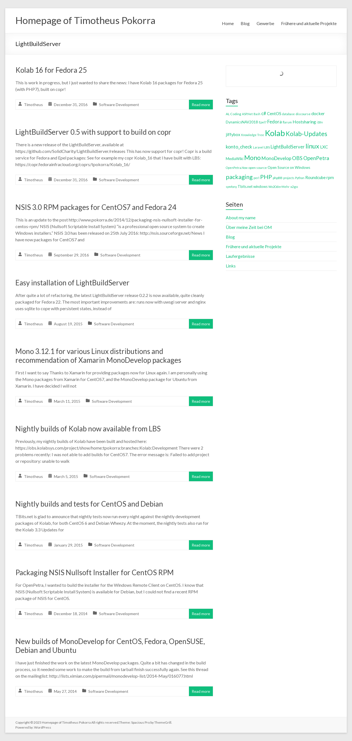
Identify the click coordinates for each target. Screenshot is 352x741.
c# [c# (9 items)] (263, 113)
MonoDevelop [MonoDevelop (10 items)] (276, 158)
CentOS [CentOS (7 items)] (274, 113)
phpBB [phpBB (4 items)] (277, 178)
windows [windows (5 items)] (260, 186)
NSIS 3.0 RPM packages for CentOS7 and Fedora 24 (95, 207)
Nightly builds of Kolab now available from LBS (88, 428)
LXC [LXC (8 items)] (324, 146)
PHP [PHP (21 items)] (266, 176)
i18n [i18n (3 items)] (320, 122)
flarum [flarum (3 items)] (287, 122)
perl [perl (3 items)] (256, 178)
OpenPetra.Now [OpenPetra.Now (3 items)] (237, 167)
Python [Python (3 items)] (299, 178)
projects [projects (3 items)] (288, 178)
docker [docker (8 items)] (318, 113)
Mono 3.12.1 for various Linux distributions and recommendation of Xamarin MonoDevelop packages (98, 355)
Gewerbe (265, 23)
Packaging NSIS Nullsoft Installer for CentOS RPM (94, 572)
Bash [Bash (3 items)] (257, 114)
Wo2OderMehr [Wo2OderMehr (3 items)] (279, 186)
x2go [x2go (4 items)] (294, 187)
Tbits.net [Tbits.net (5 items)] (245, 186)
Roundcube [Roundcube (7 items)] (315, 177)
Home (228, 23)
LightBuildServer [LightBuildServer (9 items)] (288, 147)
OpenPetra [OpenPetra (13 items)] (316, 158)
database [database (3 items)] (288, 114)
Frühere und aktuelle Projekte (309, 23)
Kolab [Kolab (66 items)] (275, 133)
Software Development (119, 104)
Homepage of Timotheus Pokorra (87, 20)
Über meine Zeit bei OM (249, 227)
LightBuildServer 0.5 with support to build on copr (93, 132)
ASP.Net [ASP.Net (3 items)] (247, 114)
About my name (240, 217)
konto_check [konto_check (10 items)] (239, 147)
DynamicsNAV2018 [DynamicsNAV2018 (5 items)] (242, 122)
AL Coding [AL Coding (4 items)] (233, 114)
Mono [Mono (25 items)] (252, 157)
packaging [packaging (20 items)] (239, 176)
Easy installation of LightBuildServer (72, 282)
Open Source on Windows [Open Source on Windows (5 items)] (289, 167)
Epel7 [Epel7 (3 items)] (262, 122)
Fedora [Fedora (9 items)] (274, 122)
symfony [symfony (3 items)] (231, 186)
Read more (201, 104)
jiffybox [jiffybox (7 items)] (233, 134)
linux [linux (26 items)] (312, 146)
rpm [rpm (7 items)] (330, 177)
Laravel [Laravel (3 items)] (258, 147)
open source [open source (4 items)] (257, 168)
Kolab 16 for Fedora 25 (51, 70)
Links (231, 265)
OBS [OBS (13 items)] (297, 158)
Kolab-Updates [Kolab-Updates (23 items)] (306, 133)
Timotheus (33, 104)
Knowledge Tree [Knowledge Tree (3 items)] (252, 135)
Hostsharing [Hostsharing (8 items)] (304, 121)
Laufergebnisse (240, 256)
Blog (245, 23)
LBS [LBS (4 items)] (267, 147)
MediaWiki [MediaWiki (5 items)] (234, 158)
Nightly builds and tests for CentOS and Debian (89, 503)
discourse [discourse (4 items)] (303, 114)
